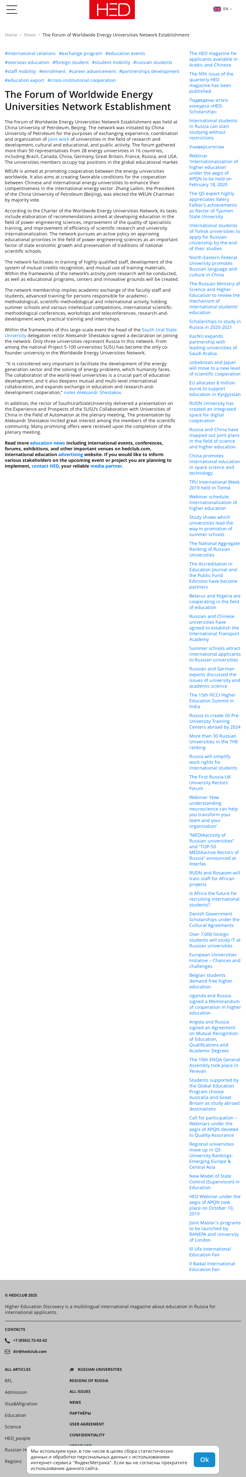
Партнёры (80, 1413)
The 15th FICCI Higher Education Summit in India (212, 700)
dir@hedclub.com (30, 1351)
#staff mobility (20, 71)
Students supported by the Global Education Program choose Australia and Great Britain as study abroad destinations (214, 1094)
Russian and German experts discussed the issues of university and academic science (214, 677)
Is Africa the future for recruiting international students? (214, 899)
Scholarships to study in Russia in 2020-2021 (215, 324)
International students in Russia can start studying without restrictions (213, 129)
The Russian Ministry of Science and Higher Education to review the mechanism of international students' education (214, 298)
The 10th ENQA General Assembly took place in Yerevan (214, 1065)
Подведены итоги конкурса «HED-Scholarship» (208, 106)
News (30, 35)
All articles (18, 1369)
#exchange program (80, 53)
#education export (24, 80)
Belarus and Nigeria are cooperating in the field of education (215, 601)
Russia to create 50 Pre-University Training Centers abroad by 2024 (215, 721)
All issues (80, 1391)
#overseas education (27, 62)
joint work (58, 139)
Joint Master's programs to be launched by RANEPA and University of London (215, 1231)
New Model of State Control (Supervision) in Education (214, 1181)
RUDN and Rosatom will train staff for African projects (214, 878)
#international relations (30, 53)
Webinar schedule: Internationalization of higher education (213, 502)
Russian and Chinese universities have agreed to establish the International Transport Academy (214, 627)
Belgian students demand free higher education (211, 981)
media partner (106, 466)
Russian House (21, 1450)
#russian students (152, 62)
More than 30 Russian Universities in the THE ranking (213, 741)
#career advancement (92, 71)
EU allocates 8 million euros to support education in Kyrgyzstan (215, 388)
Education (15, 1415)
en (220, 9)
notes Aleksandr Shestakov (92, 392)
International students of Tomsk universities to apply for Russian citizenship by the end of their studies (214, 237)
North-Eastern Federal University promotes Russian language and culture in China (213, 266)
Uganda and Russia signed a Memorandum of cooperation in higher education (215, 1004)
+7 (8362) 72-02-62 (30, 1340)
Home (11, 35)
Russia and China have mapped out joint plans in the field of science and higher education (214, 438)
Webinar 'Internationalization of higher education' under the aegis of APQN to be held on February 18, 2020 (213, 170)
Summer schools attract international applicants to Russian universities (215, 654)
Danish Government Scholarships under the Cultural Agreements (214, 919)
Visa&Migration (21, 1404)
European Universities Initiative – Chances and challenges (215, 960)
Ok (204, 1459)
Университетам (206, 147)
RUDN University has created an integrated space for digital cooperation (212, 411)
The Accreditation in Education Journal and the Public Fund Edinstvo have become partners (213, 575)
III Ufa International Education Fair (210, 1252)
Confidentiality (87, 1435)
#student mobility (111, 62)
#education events (125, 53)
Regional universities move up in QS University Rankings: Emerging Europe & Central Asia (211, 1155)
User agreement (87, 1424)
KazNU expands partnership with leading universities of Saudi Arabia (213, 344)
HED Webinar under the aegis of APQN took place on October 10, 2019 (215, 1205)
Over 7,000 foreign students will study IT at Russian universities (215, 940)
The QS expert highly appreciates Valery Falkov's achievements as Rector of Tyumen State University (213, 205)
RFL (8, 1381)
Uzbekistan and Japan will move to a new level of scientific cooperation (215, 368)
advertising (70, 454)
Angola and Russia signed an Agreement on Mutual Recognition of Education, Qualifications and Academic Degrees (213, 1036)
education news (47, 443)
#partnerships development (149, 71)
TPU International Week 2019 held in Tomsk (214, 485)
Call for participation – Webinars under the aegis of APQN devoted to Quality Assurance (213, 1126)
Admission (16, 1392)
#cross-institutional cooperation (81, 80)
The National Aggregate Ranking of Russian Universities (214, 549)
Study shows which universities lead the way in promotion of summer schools (211, 525)
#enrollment (52, 71)
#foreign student (71, 62)
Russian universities (100, 1369)
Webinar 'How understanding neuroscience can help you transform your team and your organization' (213, 811)
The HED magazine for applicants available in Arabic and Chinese (213, 59)
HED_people (17, 1438)
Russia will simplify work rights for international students (213, 762)
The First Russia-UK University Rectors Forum (210, 782)
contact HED (45, 466)
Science (13, 1427)
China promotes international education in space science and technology (214, 464)
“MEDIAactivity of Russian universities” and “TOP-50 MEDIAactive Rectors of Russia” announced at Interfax (214, 849)
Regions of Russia (89, 1380)
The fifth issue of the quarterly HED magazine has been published (211, 82)
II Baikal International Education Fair (212, 1266)
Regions (13, 1461)
